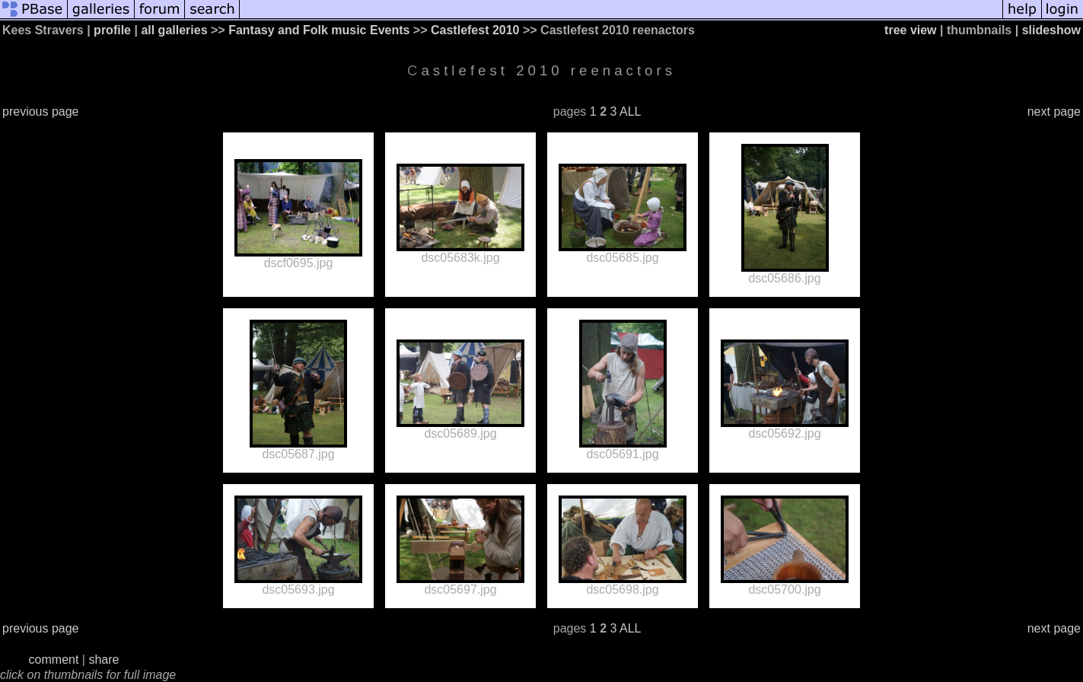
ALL (630, 111)
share (103, 659)
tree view (910, 30)
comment (54, 659)
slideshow (1051, 30)
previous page (40, 111)
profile (112, 30)
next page (1054, 111)
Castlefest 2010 (475, 30)
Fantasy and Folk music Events (318, 30)
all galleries (174, 30)
